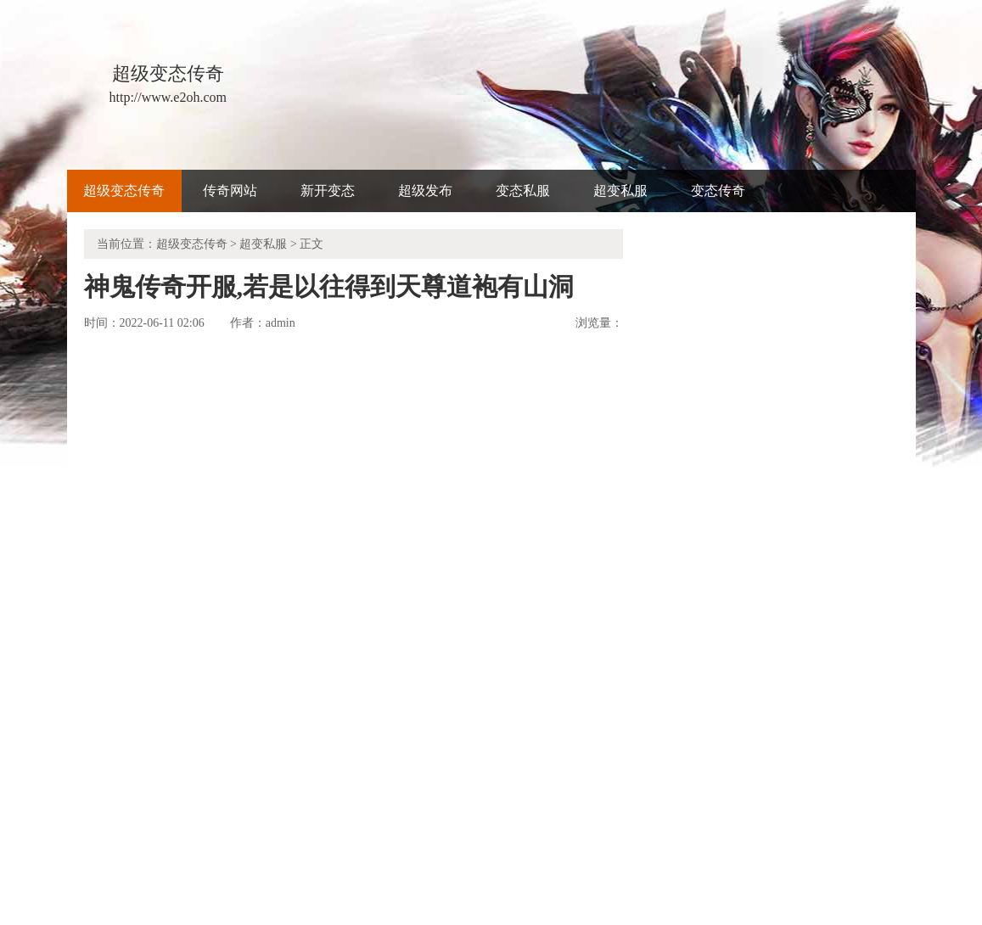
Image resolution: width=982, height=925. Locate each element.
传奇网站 (230, 190)
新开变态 (327, 190)
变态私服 (523, 190)
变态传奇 (718, 190)
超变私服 (620, 190)
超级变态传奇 (124, 190)
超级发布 (425, 190)
